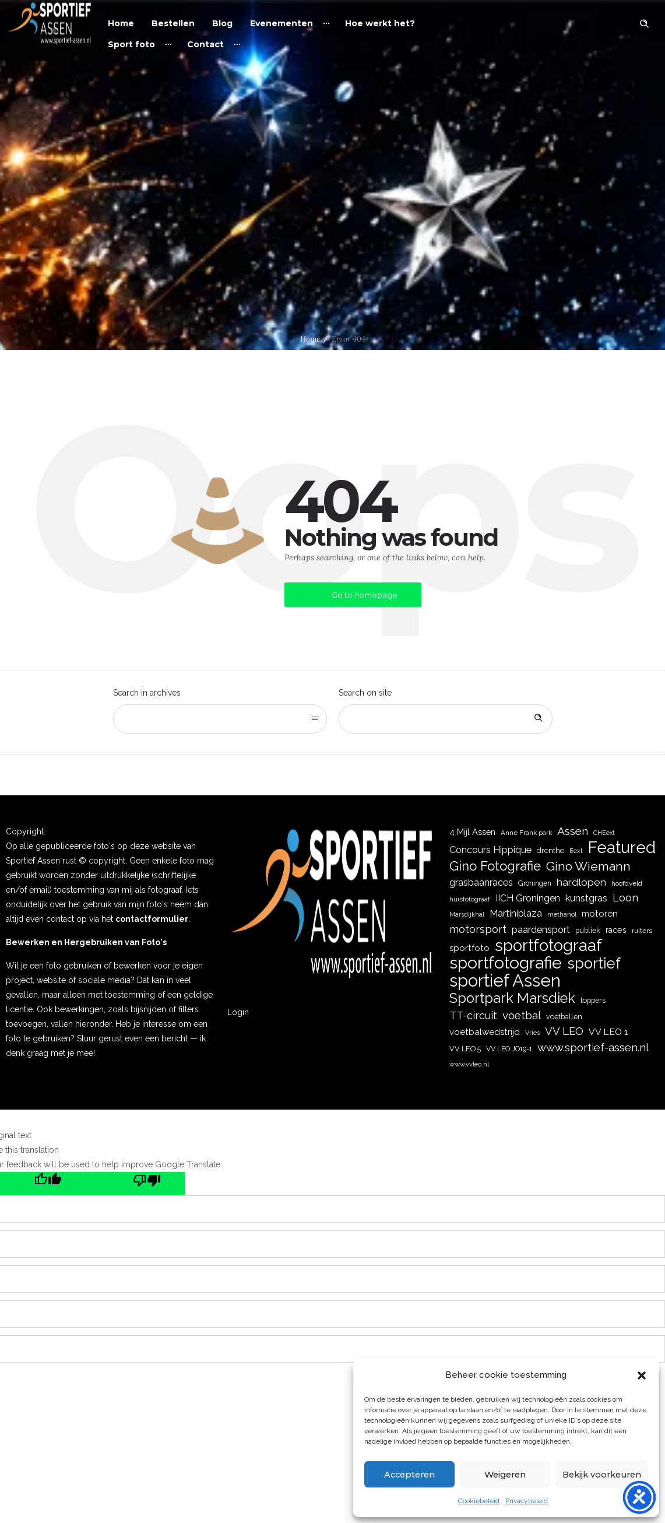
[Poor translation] (135, 1183)
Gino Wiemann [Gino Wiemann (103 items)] (588, 866)
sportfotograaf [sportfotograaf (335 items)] (548, 945)
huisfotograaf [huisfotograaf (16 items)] (469, 899)
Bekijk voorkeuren (599, 1474)
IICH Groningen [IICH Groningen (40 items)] (527, 898)
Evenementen (281, 23)
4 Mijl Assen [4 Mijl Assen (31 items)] (472, 832)
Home (121, 23)
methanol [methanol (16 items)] (561, 914)
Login (238, 1012)
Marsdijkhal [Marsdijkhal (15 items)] (466, 914)
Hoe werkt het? (380, 23)
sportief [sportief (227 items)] (594, 963)
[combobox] (220, 719)
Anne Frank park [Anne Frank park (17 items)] (526, 833)
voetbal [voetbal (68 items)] (521, 1015)
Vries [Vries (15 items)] (532, 1033)
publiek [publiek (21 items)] (587, 930)
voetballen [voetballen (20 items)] (564, 1016)
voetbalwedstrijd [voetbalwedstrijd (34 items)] (484, 1032)
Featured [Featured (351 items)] (622, 847)
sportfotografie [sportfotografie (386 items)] (505, 963)
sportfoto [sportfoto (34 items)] (469, 948)
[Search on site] (446, 719)
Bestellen (173, 23)
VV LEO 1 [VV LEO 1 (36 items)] (608, 1031)
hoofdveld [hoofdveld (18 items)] (626, 883)
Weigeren (500, 1474)
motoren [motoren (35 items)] (600, 913)
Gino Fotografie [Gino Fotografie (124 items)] (495, 866)
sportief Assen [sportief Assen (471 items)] (505, 980)
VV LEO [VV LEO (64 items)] (564, 1031)
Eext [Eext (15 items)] (576, 851)
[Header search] (644, 24)
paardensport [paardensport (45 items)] (541, 929)
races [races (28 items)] (616, 930)
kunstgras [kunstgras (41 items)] (586, 898)
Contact (205, 44)
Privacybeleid (526, 1501)
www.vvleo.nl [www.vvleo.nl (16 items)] (469, 1064)
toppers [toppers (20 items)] (593, 1000)
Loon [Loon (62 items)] (625, 898)
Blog (222, 23)
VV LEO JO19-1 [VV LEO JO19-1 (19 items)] (509, 1049)
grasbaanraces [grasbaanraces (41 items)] (481, 882)
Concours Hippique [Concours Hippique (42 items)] (490, 849)
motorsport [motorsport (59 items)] (477, 929)
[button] (642, 1375)
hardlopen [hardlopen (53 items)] (581, 882)
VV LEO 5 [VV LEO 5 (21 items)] (465, 1048)
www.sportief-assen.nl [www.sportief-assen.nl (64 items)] (593, 1047)
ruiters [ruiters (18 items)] (642, 931)
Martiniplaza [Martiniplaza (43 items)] (516, 913)
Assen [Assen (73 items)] (572, 831)
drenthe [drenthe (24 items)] (550, 850)
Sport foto (131, 44)
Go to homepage (364, 594)
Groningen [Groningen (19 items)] (534, 883)
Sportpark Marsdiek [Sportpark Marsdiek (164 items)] (512, 998)
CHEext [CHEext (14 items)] (604, 832)
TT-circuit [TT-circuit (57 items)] (473, 1015)
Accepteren (408, 1474)
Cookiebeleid (478, 1501)
